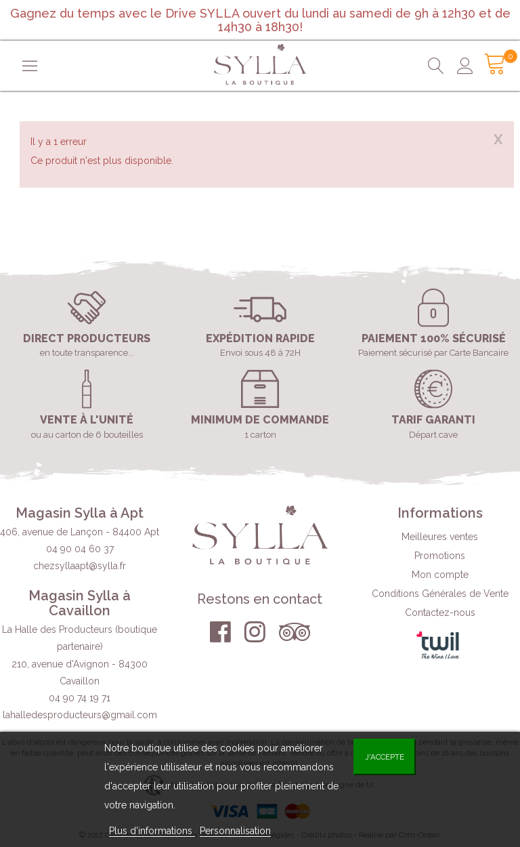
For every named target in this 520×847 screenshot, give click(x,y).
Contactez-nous (440, 612)
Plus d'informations (152, 830)
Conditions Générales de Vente (440, 593)
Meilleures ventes (440, 536)
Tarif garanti (433, 420)
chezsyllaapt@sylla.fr (79, 565)
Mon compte (440, 574)
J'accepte (384, 757)
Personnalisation (235, 830)
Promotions (439, 555)
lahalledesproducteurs (80, 714)
